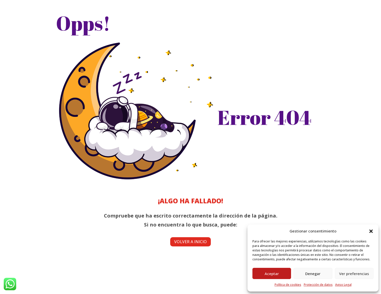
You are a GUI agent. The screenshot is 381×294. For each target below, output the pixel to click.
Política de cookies (288, 285)
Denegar (312, 273)
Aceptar (272, 273)
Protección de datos (318, 285)
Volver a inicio (190, 241)
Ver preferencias (354, 273)
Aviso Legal (343, 285)
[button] (371, 231)
